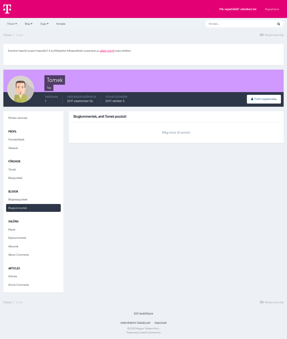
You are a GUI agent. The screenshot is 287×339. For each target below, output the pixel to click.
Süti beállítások (143, 313)
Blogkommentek (17, 208)
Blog (28, 23)
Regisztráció (272, 9)
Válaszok (13, 148)
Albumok (13, 246)
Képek (11, 229)
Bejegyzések (15, 177)
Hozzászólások (16, 139)
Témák (12, 169)
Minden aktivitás (17, 118)
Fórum (12, 23)
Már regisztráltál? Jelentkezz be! (237, 9)
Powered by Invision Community (143, 332)
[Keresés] (235, 23)
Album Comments (18, 254)
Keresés (61, 23)
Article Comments (18, 284)
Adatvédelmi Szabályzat (135, 323)
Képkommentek (17, 237)
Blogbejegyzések (18, 199)
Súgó (44, 23)
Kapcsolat (160, 323)
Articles (12, 276)
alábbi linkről (107, 50)
